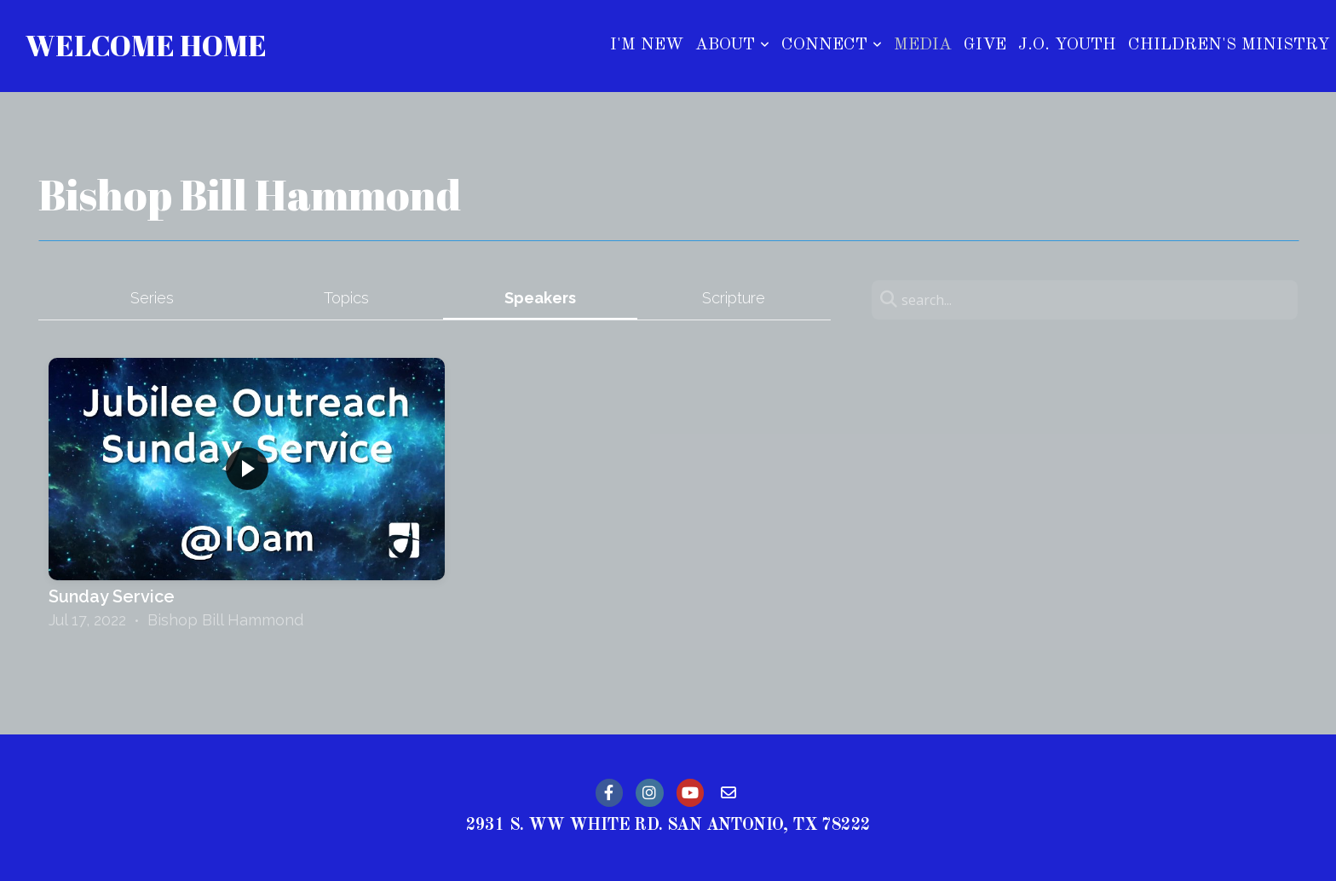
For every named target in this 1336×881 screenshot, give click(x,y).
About (732, 45)
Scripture (733, 298)
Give (985, 45)
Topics (346, 298)
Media (923, 45)
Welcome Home (146, 45)
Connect (831, 45)
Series (152, 298)
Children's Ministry (1229, 45)
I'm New (646, 45)
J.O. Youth (1067, 45)
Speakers (540, 298)
